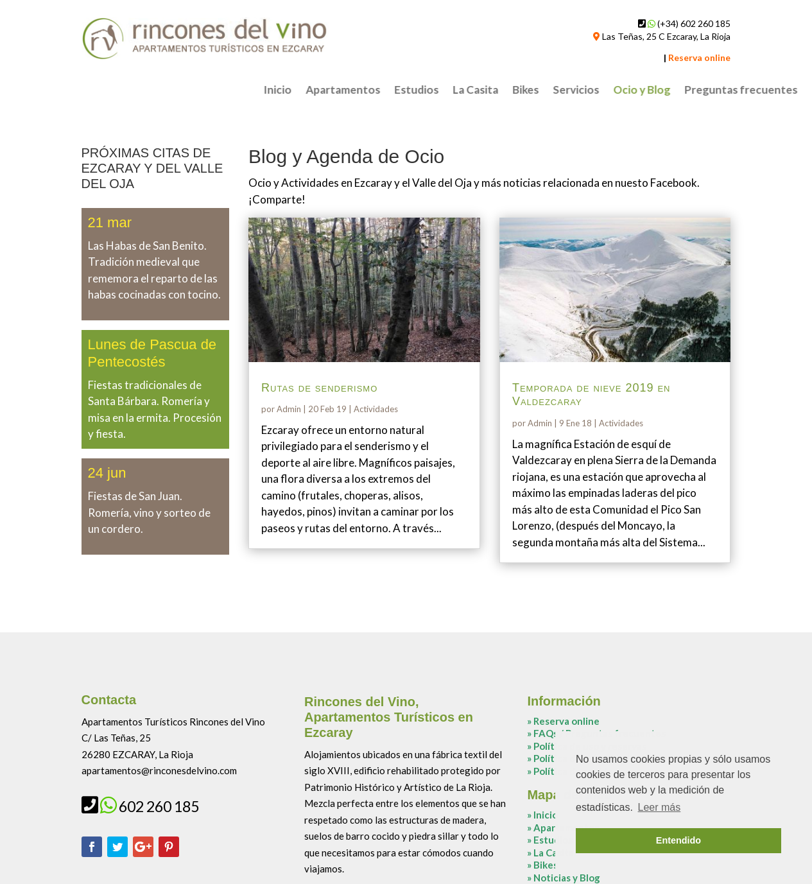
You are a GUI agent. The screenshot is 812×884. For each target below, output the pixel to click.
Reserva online (566, 721)
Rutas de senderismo (319, 387)
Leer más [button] (659, 807)
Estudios (619, 90)
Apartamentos (545, 90)
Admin (289, 409)
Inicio (480, 90)
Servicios (779, 90)
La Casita (678, 90)
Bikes (728, 90)
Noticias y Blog (566, 877)
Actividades (376, 409)
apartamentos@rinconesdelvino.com (159, 770)
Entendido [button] (678, 840)
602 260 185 (159, 806)
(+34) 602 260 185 (693, 23)
